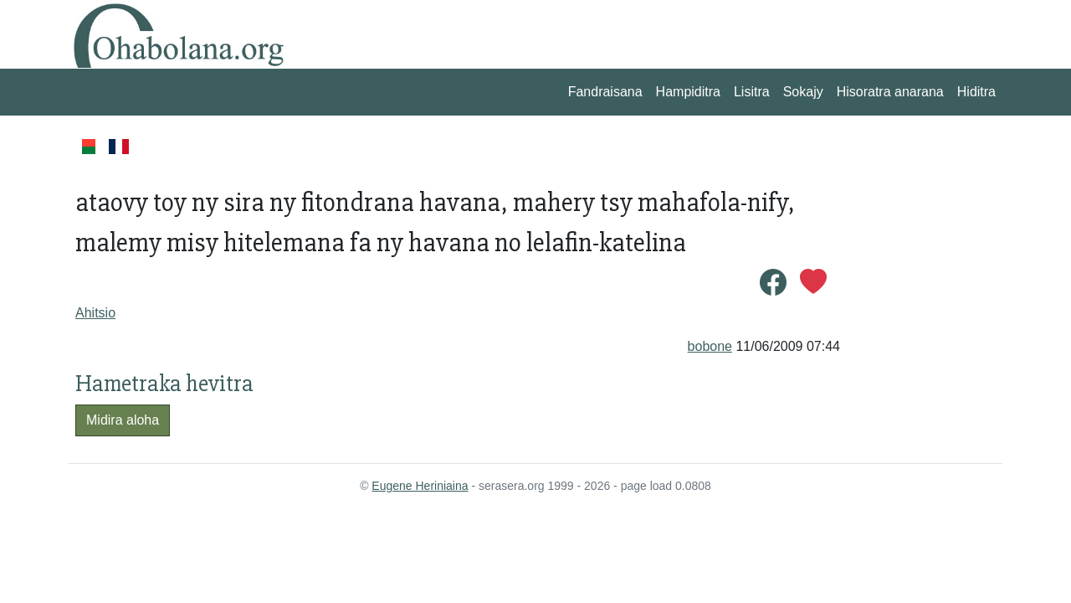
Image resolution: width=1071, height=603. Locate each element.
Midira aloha (122, 420)
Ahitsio (95, 313)
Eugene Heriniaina (420, 485)
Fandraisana (605, 92)
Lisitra (752, 92)
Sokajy (803, 92)
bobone (710, 346)
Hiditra (976, 92)
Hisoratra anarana (890, 92)
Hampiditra (688, 92)
